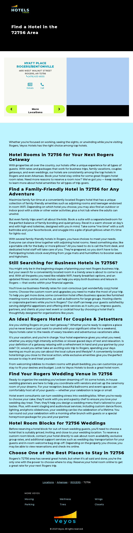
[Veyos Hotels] (22, 9)
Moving (29, 499)
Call (42, 86)
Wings (99, 499)
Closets (99, 504)
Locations (48, 482)
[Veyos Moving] (65, 517)
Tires (63, 504)
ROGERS (75, 482)
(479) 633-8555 (36, 76)
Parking (29, 504)
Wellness (65, 499)
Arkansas (62, 482)
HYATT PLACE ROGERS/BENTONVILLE (35, 64)
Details (30, 86)
